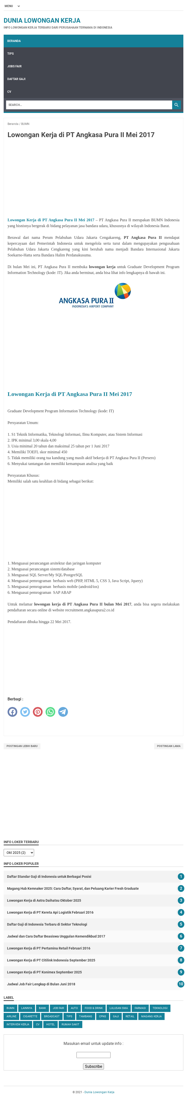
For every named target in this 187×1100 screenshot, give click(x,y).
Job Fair (58, 1008)
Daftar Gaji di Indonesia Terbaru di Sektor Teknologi (47, 924)
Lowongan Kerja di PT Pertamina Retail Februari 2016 (48, 948)
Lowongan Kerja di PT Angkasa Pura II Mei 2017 (51, 220)
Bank (42, 1008)
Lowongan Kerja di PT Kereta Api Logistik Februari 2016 (50, 912)
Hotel (50, 1024)
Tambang (85, 1016)
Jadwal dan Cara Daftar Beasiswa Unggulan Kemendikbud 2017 (56, 936)
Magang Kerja (151, 1016)
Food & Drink (94, 1008)
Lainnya (26, 1008)
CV (9, 91)
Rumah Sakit (70, 1024)
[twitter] (25, 712)
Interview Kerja (18, 1024)
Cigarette (30, 1016)
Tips (10, 53)
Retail (130, 1016)
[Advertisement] (93, 179)
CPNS (102, 1016)
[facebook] (12, 712)
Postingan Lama (168, 746)
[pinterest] (38, 712)
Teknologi (160, 1008)
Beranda (14, 41)
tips (69, 1016)
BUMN (10, 1008)
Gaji (116, 1016)
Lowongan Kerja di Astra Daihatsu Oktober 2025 (44, 900)
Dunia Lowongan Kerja (42, 20)
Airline (11, 1016)
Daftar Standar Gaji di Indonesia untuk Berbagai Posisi (49, 876)
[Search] (89, 105)
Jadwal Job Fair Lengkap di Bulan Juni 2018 (41, 984)
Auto (74, 1008)
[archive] (19, 852)
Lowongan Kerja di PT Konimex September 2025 (44, 972)
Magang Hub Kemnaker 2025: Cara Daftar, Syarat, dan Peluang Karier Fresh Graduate (73, 888)
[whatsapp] (50, 712)
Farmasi (140, 1008)
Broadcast (52, 1016)
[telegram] (63, 712)
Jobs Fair (14, 66)
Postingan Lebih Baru (22, 746)
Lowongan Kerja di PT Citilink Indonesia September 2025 (51, 960)
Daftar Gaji (16, 79)
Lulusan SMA (119, 1008)
